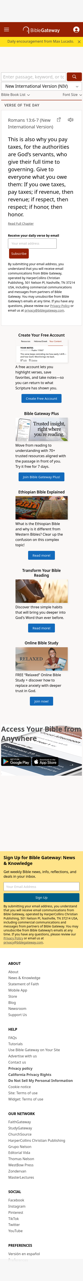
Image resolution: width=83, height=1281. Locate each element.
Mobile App (17, 990)
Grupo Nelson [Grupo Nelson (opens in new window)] (19, 1146)
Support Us (17, 1014)
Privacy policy (20, 1068)
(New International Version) (30, 123)
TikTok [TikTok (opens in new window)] (13, 1218)
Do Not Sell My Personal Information (40, 1080)
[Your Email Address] (32, 243)
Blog (12, 1002)
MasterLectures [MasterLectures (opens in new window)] (21, 1177)
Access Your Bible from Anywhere (41, 733)
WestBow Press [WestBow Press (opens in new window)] (21, 1165)
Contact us (17, 1062)
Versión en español (24, 1253)
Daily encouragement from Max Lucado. (41, 41)
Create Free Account (41, 398)
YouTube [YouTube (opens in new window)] (15, 1230)
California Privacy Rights (30, 1074)
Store (12, 996)
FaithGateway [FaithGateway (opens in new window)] (19, 1121)
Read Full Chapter (21, 223)
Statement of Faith (23, 984)
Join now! (41, 701)
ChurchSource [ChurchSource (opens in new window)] (20, 1134)
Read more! (41, 555)
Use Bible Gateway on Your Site (34, 1049)
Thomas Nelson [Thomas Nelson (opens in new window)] (21, 1158)
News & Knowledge (24, 977)
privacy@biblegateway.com (44, 310)
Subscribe (19, 253)
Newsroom (17, 1008)
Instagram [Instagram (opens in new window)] (17, 1206)
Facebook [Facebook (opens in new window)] (16, 1200)
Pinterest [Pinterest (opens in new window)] (15, 1212)
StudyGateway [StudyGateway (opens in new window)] (20, 1128)
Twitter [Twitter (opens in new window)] (14, 1224)
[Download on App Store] (45, 764)
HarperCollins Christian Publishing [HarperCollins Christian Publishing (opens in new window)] (36, 1140)
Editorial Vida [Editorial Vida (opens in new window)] (19, 1152)
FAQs (12, 1037)
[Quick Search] (33, 76)
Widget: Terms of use (25, 1099)
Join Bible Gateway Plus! (41, 477)
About (13, 971)
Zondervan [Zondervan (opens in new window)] (17, 1171)
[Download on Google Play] (16, 764)
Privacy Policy (60, 306)
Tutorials (15, 1043)
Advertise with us (22, 1056)
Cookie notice (19, 1086)
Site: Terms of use (23, 1093)
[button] (76, 30)
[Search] (74, 76)
